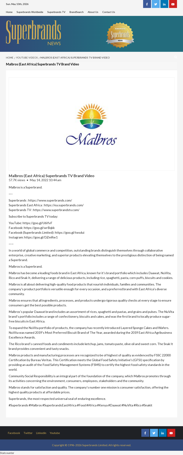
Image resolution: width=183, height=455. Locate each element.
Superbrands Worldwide (30, 11)
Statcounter (7, 452)
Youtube (55, 432)
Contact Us (108, 11)
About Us (93, 11)
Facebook (14, 432)
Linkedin (41, 432)
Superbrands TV (56, 11)
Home (9, 11)
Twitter (28, 432)
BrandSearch (77, 11)
